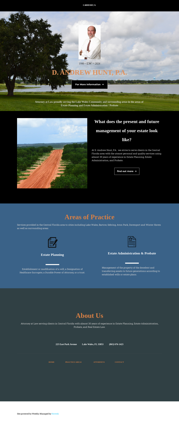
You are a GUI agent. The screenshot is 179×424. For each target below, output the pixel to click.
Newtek (55, 413)
